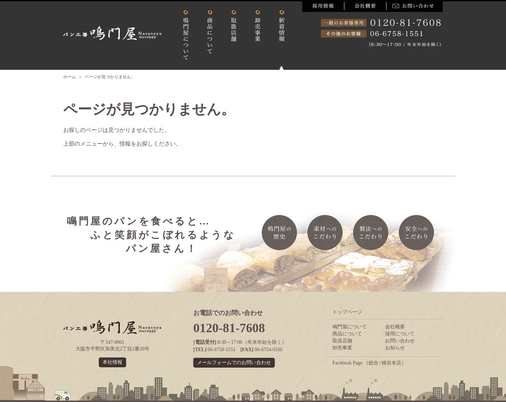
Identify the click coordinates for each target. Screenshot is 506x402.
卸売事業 (342, 347)
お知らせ (395, 347)
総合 (373, 363)
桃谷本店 (391, 363)
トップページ (347, 312)
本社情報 (112, 362)
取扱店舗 (342, 340)
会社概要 (395, 326)
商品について (347, 333)
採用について (400, 333)
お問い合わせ (400, 340)
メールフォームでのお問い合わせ (234, 362)
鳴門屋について (349, 326)
